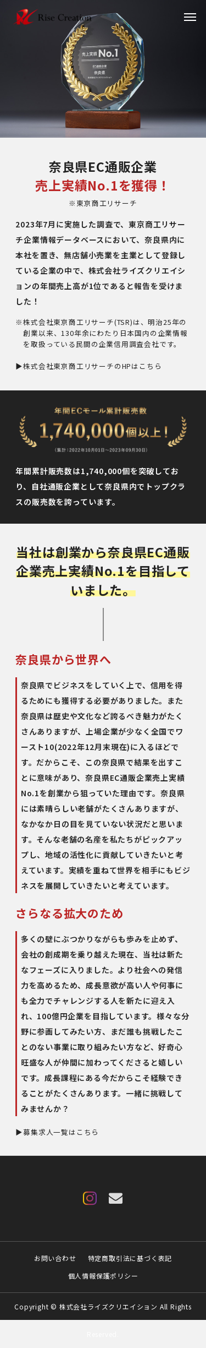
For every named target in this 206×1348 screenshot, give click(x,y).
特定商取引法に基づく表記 (130, 1258)
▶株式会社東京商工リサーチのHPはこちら (88, 366)
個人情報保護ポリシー (103, 1275)
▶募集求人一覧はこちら (57, 1132)
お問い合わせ (55, 1258)
